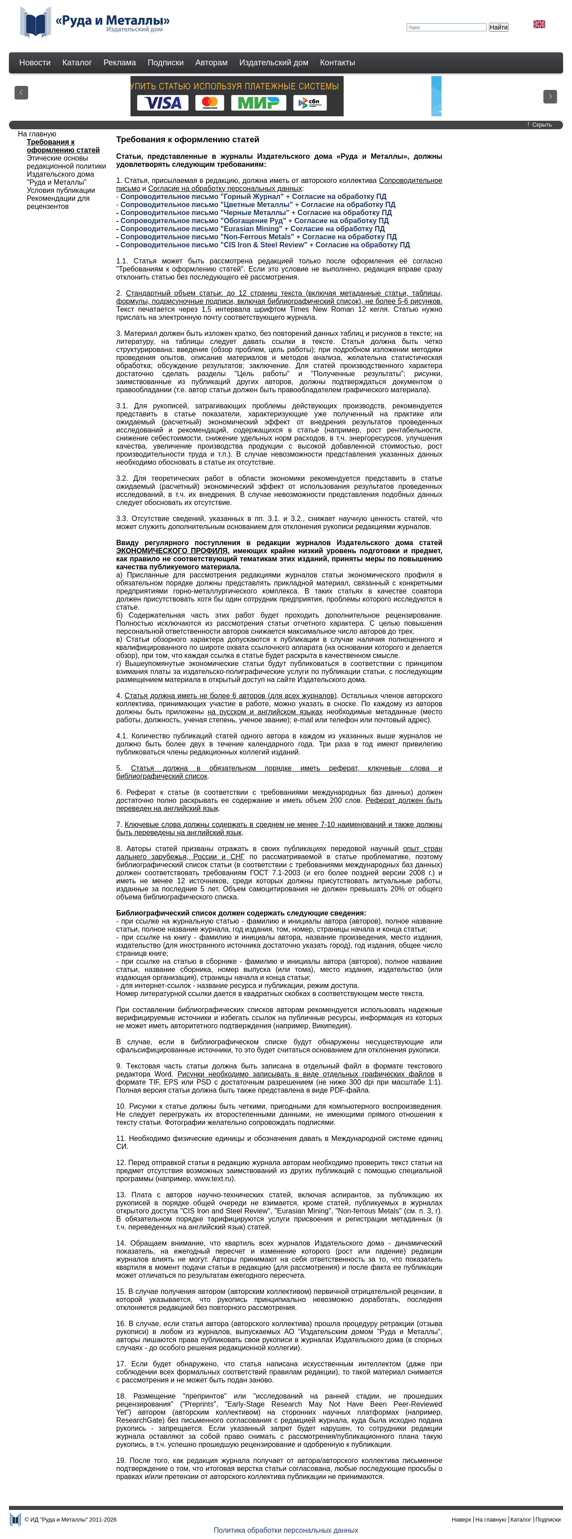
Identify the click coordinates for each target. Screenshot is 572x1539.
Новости (34, 62)
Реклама (120, 62)
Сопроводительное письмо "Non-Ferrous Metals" (207, 237)
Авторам (211, 62)
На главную (490, 1519)
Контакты (337, 62)
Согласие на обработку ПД (339, 196)
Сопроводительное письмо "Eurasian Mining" (201, 229)
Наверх (461, 1519)
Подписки (166, 62)
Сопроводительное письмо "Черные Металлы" (205, 212)
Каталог (77, 62)
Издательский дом (274, 62)
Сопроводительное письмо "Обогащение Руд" (203, 221)
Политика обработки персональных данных (286, 1530)
